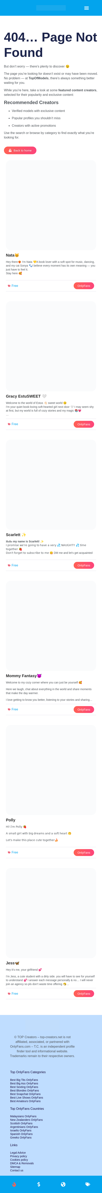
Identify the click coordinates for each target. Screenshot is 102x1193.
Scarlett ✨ (16, 535)
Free (15, 285)
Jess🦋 (13, 963)
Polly (10, 820)
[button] (86, 8)
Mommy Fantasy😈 (24, 676)
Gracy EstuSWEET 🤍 (26, 396)
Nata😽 (12, 255)
